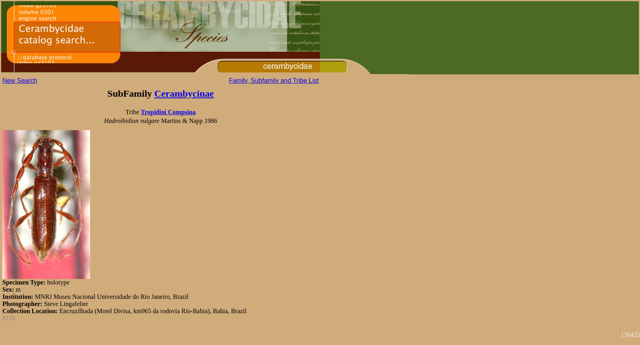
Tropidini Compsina (168, 112)
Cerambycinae (184, 93)
